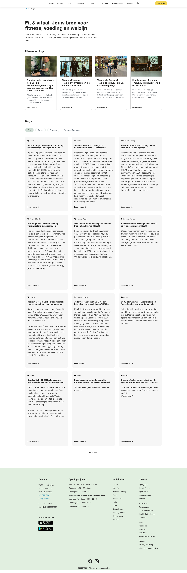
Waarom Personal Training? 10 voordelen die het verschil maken (76, 86)
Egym (40, 133)
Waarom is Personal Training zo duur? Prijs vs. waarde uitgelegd (110, 86)
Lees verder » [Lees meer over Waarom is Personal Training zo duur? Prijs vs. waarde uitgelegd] (102, 110)
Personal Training (71, 133)
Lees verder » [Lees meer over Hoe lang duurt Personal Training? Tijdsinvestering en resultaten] (137, 110)
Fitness (53, 133)
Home (28, 12)
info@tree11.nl (44, 502)
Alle (29, 133)
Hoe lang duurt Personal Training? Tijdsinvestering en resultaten (146, 86)
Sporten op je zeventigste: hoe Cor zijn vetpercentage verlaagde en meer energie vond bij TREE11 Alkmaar (41, 88)
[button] (93, 455)
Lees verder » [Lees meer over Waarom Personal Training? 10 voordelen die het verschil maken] (67, 110)
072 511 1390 (44, 498)
